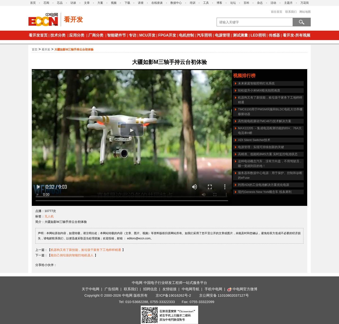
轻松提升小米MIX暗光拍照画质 (259, 90)
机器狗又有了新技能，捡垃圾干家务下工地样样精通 (270, 100)
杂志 (260, 2)
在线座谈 (157, 2)
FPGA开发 (167, 35)
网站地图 (305, 11)
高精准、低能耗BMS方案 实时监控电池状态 (268, 154)
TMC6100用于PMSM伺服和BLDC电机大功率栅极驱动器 (270, 112)
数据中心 (176, 2)
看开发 (46, 49)
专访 (132, 35)
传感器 (274, 35)
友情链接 (169, 289)
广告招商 (112, 289)
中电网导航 (190, 289)
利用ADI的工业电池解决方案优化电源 (263, 185)
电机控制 (186, 35)
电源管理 (222, 35)
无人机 (49, 216)
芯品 (60, 2)
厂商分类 (95, 35)
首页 (33, 2)
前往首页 (276, 11)
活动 (273, 2)
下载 (127, 2)
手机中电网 (213, 289)
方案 (100, 2)
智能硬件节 (116, 35)
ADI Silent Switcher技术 (254, 140)
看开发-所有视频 (296, 35)
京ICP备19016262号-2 (173, 295)
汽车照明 (204, 35)
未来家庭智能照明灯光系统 (256, 83)
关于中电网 (90, 289)
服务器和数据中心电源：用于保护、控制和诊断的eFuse (270, 175)
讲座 (141, 2)
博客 (219, 2)
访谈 (73, 2)
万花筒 (304, 2)
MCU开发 (147, 35)
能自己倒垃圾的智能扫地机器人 (72, 255)
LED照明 (258, 35)
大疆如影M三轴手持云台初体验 (73, 49)
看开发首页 (38, 35)
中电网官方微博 (242, 289)
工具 (206, 2)
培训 (192, 2)
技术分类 (57, 35)
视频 (114, 2)
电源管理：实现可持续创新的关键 (261, 147)
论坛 (233, 2)
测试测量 (240, 35)
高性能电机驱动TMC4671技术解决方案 (264, 121)
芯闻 (46, 2)
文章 (87, 2)
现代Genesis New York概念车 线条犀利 (264, 192)
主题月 (288, 2)
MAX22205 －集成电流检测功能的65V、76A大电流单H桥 (270, 130)
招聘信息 (150, 289)
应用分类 (76, 35)
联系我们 (291, 11)
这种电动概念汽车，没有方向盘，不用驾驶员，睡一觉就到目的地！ (270, 163)
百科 (246, 2)
